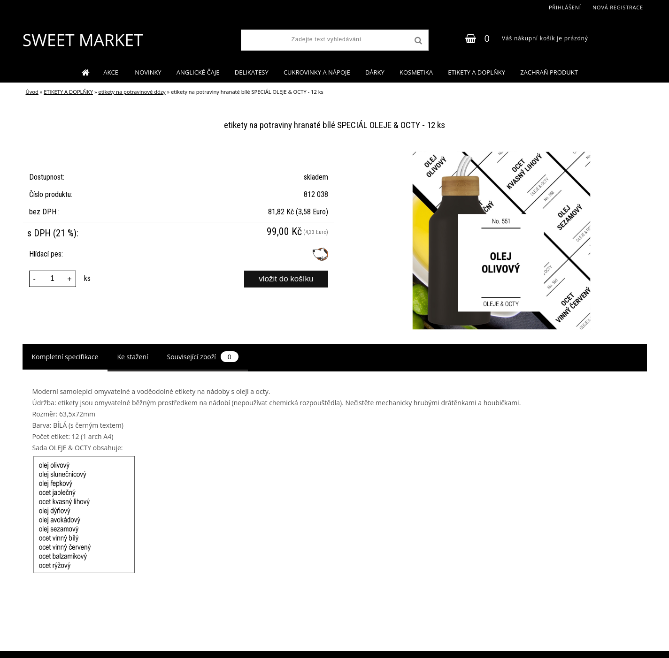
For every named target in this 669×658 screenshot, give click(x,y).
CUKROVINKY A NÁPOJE (317, 72)
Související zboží (202, 356)
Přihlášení (565, 7)
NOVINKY (148, 72)
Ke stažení (132, 356)
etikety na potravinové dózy (131, 91)
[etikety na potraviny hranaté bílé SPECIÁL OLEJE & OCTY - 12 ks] (501, 155)
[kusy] (52, 279)
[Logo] (82, 39)
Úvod (32, 91)
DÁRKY (374, 72)
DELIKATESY (252, 72)
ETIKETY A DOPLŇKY (476, 72)
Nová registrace (617, 7)
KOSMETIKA (416, 72)
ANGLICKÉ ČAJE (198, 72)
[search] (417, 41)
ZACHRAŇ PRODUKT (549, 72)
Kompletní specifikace (65, 356)
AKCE (111, 72)
